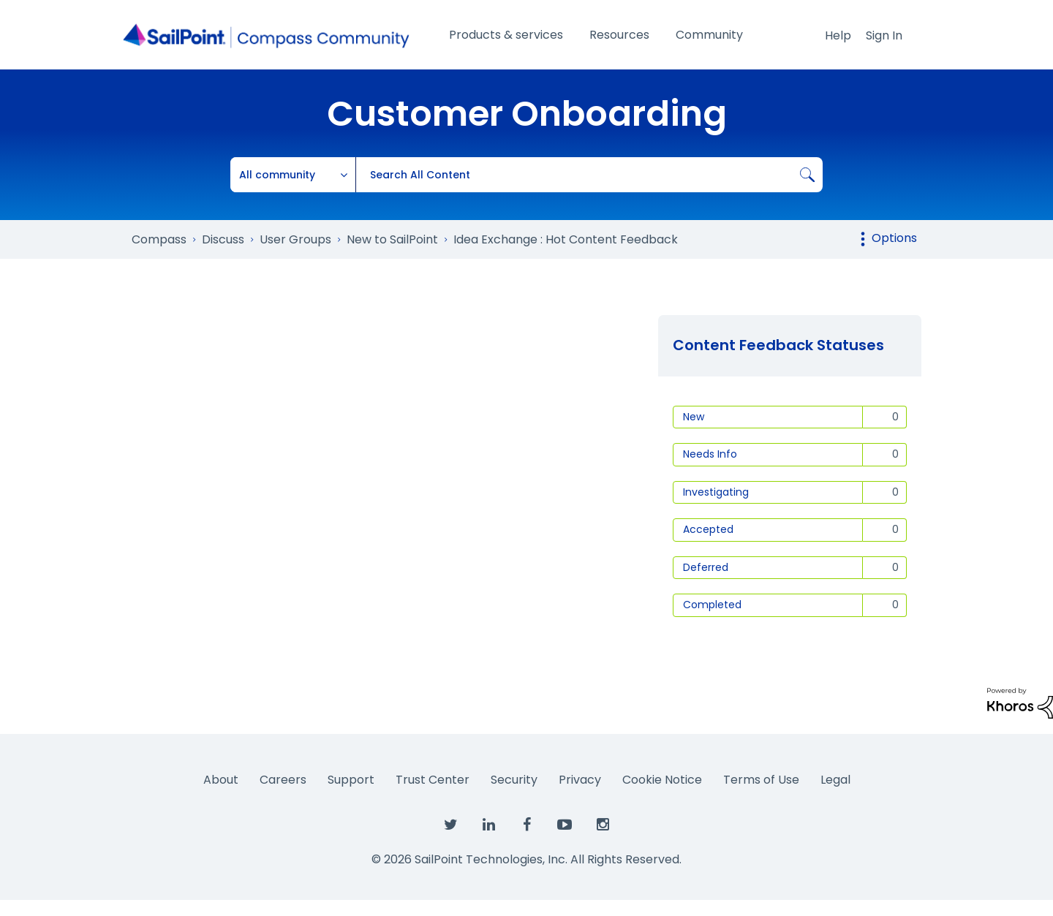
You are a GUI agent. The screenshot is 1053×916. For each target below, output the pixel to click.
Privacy (580, 779)
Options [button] (894, 238)
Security (514, 779)
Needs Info (710, 454)
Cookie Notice (662, 779)
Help (838, 35)
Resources (619, 34)
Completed (712, 604)
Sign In (884, 35)
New (693, 416)
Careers (283, 779)
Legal (835, 779)
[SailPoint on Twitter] (450, 825)
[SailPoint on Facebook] (526, 825)
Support (351, 779)
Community (709, 34)
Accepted (708, 529)
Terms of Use (761, 779)
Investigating (716, 492)
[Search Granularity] (293, 174)
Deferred (705, 567)
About (220, 779)
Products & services (506, 34)
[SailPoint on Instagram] (602, 825)
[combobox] (589, 174)
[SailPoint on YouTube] (564, 825)
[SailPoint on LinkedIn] (488, 825)
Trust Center (432, 779)
